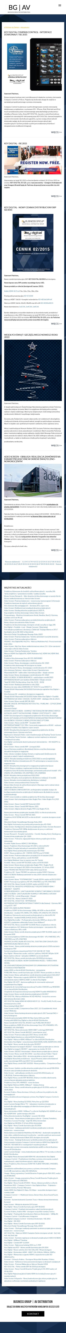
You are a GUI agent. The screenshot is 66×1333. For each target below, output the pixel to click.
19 (55, 562)
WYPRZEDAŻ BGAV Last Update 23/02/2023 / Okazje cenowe (27, 680)
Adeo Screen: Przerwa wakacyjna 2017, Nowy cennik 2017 (25, 1035)
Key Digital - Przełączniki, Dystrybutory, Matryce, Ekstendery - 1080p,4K (31, 1214)
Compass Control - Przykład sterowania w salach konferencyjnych (28, 1209)
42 (51, 564)
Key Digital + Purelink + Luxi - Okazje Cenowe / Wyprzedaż (26, 627)
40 (46, 564)
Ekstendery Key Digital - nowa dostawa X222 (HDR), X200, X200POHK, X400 (32, 1042)
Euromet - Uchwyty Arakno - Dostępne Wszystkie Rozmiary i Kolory (29, 1259)
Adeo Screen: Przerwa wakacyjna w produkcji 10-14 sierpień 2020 (28, 855)
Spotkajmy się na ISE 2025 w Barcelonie (18, 632)
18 (53, 562)
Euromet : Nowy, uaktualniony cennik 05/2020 (21, 858)
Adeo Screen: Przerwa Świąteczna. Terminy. (20, 651)
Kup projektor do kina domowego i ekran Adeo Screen (24, 613)
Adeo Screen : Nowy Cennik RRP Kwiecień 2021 (22, 804)
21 (60, 562)
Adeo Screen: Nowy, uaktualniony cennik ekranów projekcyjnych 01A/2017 (32, 975)
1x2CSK (22, 307)
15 (46, 562)
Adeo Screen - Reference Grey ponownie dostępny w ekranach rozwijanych (32, 1262)
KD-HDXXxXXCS (47, 303)
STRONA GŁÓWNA (11, 27)
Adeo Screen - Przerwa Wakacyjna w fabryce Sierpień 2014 (26, 1264)
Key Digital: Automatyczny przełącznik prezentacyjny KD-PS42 (27, 824)
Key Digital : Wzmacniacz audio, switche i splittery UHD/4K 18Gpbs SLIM (31, 953)
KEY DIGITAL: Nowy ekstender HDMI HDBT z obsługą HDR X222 (28, 1030)
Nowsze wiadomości (12, 562)
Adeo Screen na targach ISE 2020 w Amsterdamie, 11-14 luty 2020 (29, 867)
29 (21, 564)
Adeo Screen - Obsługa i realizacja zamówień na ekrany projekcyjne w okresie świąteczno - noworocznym (32, 459)
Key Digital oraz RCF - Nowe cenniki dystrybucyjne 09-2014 (26, 1247)
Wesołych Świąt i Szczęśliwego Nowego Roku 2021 (23, 822)
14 (44, 562)
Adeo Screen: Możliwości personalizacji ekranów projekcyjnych (27, 608)
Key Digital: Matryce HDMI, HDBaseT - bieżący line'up (24, 1085)
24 (10, 564)
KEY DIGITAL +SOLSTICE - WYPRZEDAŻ (20, 901)
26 (15, 564)
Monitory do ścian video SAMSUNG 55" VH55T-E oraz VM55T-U (28, 687)
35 (35, 564)
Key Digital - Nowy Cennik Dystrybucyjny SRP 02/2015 (30, 208)
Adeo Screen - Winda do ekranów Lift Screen (21, 1204)
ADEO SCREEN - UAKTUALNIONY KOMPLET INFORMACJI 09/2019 (30, 894)
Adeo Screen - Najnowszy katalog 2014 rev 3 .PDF (22, 1245)
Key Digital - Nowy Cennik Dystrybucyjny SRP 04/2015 (24, 1207)
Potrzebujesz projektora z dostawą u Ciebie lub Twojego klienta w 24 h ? (31, 629)
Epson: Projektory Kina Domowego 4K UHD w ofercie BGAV (26, 846)
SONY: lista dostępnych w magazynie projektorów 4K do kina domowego (31, 716)
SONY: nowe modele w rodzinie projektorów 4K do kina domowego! (29, 797)
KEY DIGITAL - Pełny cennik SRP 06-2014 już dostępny (25, 1266)
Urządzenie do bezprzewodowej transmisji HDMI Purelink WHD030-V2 (30, 992)
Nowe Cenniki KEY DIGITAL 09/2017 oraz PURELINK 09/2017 (27, 1023)
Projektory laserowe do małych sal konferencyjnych (23, 603)
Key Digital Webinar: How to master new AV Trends (23, 860)
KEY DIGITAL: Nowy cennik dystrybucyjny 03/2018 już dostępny (28, 958)
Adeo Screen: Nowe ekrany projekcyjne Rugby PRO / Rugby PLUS (28, 865)
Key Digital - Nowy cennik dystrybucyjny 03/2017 (22, 1044)
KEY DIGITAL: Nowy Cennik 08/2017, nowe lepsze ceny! (25, 1032)
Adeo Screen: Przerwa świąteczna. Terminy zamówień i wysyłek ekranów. (31, 637)
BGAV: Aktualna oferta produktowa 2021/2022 (21, 775)
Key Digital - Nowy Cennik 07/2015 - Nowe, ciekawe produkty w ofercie (30, 1183)
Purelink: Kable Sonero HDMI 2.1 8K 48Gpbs (20, 843)
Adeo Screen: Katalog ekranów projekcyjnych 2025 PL (24, 610)
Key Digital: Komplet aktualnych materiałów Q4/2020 (24, 848)
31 (26, 564)
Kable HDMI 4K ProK (12, 291)
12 (39, 562)
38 (42, 564)
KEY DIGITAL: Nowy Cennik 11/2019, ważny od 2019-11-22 (26, 884)
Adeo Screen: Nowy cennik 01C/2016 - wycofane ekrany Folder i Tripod (30, 1054)
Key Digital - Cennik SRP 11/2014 (16, 1243)
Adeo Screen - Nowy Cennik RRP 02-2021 (19, 815)
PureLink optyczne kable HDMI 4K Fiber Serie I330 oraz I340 (26, 1018)
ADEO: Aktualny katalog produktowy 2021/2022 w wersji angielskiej (29, 759)
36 (37, 564)
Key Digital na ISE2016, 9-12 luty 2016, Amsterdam (23, 1123)
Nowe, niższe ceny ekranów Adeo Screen (19, 622)
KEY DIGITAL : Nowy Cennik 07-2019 (18, 898)
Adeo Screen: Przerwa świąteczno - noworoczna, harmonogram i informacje (32, 601)
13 (42, 562)
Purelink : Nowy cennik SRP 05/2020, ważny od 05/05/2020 (26, 863)
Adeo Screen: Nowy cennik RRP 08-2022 (19, 701)
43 (53, 564)
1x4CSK (29, 307)
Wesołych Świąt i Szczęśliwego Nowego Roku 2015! (31, 335)
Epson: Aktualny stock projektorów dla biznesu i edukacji (25, 780)
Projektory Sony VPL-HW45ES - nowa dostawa (21, 1082)
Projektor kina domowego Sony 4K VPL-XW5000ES (23, 658)
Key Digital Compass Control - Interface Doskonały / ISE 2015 (28, 33)
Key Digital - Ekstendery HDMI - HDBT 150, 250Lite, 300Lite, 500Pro (29, 1252)
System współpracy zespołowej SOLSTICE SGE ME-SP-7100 (27, 951)
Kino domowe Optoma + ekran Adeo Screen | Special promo (26, 670)
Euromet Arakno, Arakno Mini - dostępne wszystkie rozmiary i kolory (29, 1212)
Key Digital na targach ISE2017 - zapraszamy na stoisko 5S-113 (27, 1049)
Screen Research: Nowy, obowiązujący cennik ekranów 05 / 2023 (28, 668)
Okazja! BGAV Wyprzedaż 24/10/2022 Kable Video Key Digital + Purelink (31, 696)
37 (40, 564)
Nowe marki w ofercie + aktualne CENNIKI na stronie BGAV (26, 956)
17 (51, 562)
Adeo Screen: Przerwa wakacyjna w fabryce (20, 639)
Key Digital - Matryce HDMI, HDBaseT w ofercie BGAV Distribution (29, 1039)
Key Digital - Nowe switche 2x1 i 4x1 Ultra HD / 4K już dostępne (28, 1250)
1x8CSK (36, 307)
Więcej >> (56, 132)
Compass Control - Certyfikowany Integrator (21, 1216)
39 (44, 564)
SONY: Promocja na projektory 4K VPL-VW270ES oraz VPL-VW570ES (30, 882)
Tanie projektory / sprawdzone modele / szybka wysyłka (24, 594)
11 (37, 562)
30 (24, 564)
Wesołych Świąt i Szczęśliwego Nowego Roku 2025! (23, 634)
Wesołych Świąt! (10, 708)
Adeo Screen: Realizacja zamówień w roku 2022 (21, 684)
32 (28, 564)
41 (49, 564)
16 (49, 562)
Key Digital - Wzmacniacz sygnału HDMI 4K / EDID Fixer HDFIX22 (28, 977)
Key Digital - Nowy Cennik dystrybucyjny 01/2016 (22, 1125)
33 (30, 564)
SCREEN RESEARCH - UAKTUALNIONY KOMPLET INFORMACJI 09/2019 (32, 891)
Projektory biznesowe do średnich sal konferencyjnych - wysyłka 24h (29, 591)
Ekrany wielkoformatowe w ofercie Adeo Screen (22, 598)
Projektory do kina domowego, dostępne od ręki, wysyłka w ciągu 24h (30, 625)
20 (58, 562)
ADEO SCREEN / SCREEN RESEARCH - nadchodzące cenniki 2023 (28, 677)
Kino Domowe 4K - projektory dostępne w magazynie (24, 694)
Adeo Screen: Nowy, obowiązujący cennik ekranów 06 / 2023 (26, 663)
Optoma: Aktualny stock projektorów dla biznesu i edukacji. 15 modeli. (30, 778)
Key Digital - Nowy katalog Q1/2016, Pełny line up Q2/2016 (26, 1102)
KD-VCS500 (28, 296)
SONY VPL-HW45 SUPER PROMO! (17, 908)
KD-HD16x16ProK (45, 299)
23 (8, 564)
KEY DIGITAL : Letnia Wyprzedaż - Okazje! (20, 896)
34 (33, 564)
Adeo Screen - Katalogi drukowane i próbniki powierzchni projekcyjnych (30, 1140)
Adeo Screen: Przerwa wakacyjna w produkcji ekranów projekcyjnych (29, 620)
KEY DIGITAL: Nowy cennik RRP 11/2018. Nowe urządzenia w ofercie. (30, 925)
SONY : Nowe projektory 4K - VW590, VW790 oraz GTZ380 (26, 853)
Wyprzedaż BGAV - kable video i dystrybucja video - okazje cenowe (29, 673)
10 (35, 562)
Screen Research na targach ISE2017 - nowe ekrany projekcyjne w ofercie (31, 1047)
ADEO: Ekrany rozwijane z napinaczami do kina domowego (25, 768)
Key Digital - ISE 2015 (15, 143)
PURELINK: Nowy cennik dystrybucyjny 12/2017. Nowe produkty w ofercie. (32, 972)
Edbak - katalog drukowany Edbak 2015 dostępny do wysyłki (26, 1137)
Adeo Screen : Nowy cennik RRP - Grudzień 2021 (22, 723)
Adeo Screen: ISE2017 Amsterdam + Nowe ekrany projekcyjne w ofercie (31, 1051)
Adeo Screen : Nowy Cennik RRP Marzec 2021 (21, 806)
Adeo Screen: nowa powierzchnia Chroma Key (21, 782)
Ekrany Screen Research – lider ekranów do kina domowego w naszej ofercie (32, 596)
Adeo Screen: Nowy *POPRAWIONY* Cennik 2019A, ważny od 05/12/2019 (32, 879)
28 (19, 564)
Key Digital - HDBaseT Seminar (15, 1240)
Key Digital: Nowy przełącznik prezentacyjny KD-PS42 (24, 851)
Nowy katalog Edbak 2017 (13, 1006)
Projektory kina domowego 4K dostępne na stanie (22, 665)
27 (17, 564)
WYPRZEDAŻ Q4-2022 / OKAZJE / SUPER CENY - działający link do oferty (32, 699)
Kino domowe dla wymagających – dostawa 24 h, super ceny (26, 606)
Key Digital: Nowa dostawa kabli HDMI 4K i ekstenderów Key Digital (29, 1157)
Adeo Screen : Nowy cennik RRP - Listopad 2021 (22, 747)
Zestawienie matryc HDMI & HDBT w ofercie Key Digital (25, 980)
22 (5, 564)
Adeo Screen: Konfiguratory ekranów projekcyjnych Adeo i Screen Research (32, 827)
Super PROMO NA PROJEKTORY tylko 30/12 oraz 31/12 (25, 870)
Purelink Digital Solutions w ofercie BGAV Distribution (24, 1037)
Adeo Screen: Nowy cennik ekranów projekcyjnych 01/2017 (26, 994)
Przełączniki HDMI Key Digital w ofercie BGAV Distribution (26, 1020)
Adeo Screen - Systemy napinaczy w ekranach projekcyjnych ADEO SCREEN (32, 1238)
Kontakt (33, 1313)
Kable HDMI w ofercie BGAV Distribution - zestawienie (24, 970)
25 (12, 564)
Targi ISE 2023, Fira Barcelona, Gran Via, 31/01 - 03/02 (24, 682)
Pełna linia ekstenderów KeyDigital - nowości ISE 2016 (24, 1116)
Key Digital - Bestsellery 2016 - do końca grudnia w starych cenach (29, 1056)
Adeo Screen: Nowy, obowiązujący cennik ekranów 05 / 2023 (26, 675)
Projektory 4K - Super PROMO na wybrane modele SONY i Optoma (29, 872)
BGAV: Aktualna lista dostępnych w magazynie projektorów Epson (28, 766)
